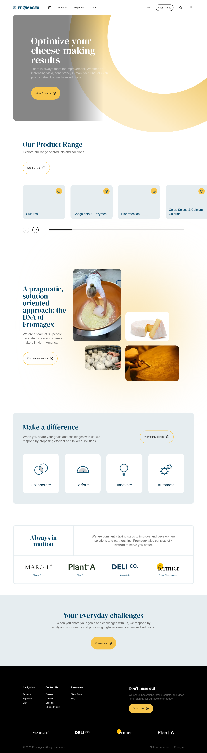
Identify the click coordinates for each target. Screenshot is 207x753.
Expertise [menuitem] (79, 7)
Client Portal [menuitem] (76, 694)
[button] (35, 230)
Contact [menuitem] (49, 699)
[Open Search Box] (181, 8)
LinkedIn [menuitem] (50, 703)
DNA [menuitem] (94, 7)
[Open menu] (50, 8)
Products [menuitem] (62, 7)
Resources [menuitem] (77, 687)
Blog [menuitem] (73, 699)
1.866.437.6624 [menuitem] (53, 707)
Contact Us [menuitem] (52, 687)
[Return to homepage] (26, 8)
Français (148, 8)
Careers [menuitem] (49, 694)
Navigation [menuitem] (29, 687)
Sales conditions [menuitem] (159, 747)
